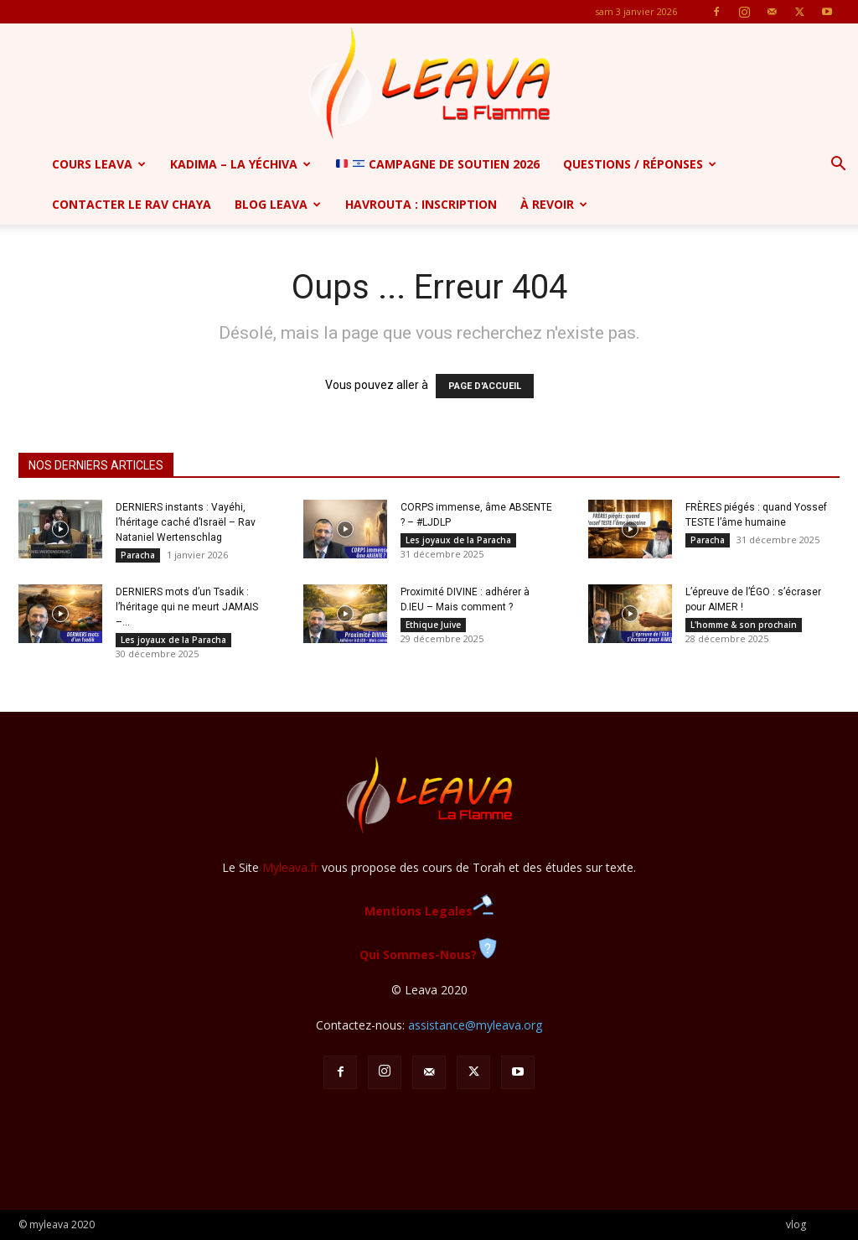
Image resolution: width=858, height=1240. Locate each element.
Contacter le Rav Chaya (131, 204)
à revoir (553, 204)
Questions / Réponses (639, 164)
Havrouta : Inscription (421, 204)
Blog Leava (278, 204)
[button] (838, 166)
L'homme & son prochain (743, 624)
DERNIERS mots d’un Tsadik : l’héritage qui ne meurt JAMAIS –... (187, 607)
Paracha (138, 555)
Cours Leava (99, 164)
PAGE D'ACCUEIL (484, 386)
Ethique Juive (433, 624)
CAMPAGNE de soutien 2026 (438, 164)
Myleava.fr (290, 867)
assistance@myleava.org (475, 1025)
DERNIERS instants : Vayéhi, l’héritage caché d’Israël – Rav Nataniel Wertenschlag (186, 522)
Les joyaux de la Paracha (458, 540)
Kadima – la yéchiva (240, 164)
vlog (796, 1224)
